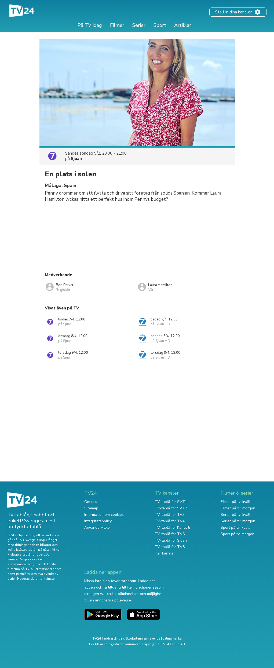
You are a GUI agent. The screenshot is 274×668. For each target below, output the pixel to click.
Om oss (90, 501)
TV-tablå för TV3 (170, 514)
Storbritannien (136, 638)
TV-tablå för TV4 (170, 521)
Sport (160, 25)
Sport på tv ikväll (235, 527)
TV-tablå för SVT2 (171, 508)
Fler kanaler (165, 553)
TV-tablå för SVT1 (171, 501)
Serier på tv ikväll (235, 514)
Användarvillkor (97, 527)
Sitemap (91, 508)
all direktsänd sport (46, 569)
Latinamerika (172, 638)
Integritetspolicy (98, 521)
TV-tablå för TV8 (170, 546)
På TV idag (90, 25)
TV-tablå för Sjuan (171, 540)
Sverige (154, 638)
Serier (138, 25)
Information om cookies (104, 514)
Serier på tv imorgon (238, 521)
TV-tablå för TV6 (170, 533)
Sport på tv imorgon (237, 533)
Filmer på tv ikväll (235, 501)
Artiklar (182, 25)
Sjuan (76, 158)
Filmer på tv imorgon (238, 508)
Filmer (117, 25)
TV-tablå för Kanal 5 (172, 527)
